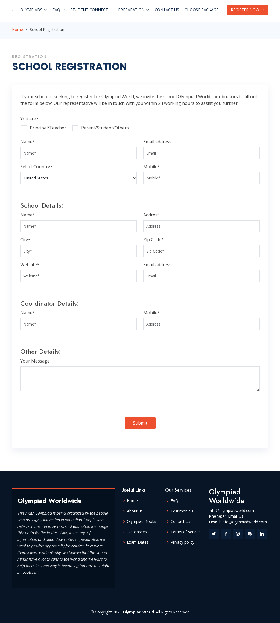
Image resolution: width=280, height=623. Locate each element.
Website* (29, 265)
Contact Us (167, 9)
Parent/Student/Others (105, 128)
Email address (157, 142)
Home (17, 29)
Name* (27, 142)
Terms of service (185, 532)
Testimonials (182, 511)
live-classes (137, 532)
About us (135, 511)
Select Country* (36, 167)
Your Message (35, 361)
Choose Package (201, 9)
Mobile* (151, 167)
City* (25, 240)
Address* (152, 215)
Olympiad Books (141, 521)
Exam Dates (137, 542)
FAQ (174, 501)
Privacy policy (182, 542)
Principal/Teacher (48, 128)
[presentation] (61, 406)
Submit (140, 423)
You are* (29, 119)
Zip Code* (153, 240)
